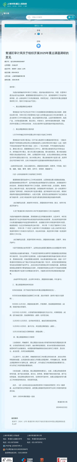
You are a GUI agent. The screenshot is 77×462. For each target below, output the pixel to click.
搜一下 (71, 15)
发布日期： (8, 77)
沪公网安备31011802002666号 (15, 447)
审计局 (31, 4)
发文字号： (8, 66)
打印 (38, 41)
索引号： (7, 59)
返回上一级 (38, 23)
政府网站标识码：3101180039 (16, 450)
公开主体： (8, 73)
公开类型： (8, 62)
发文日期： (8, 70)
